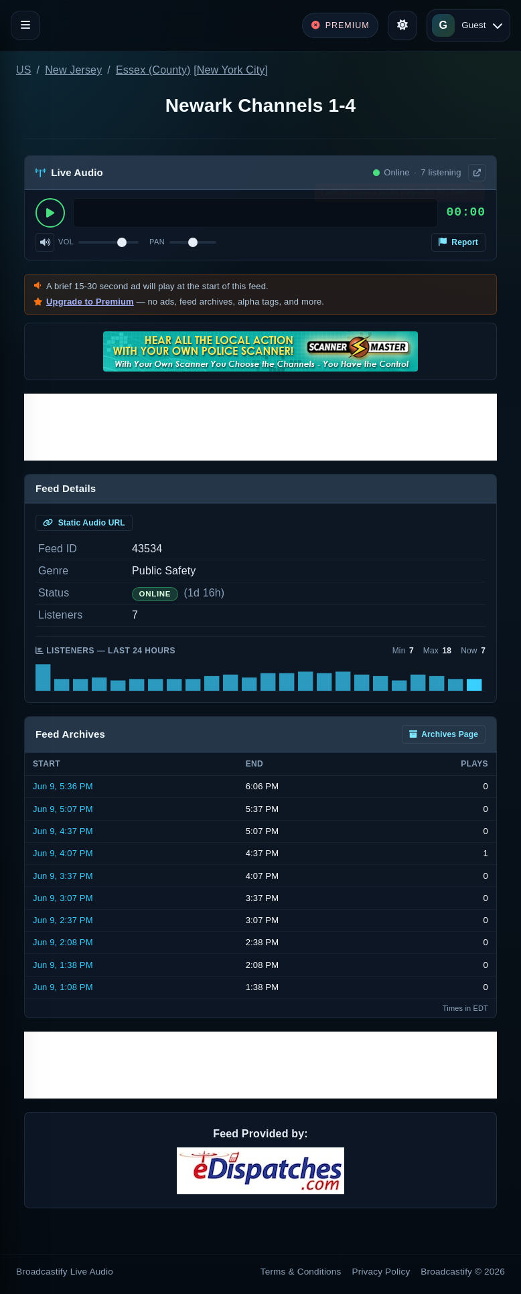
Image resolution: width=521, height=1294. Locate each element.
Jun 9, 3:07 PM (63, 898)
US (23, 70)
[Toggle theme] (402, 25)
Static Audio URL (84, 523)
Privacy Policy (381, 1272)
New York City (231, 70)
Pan (157, 242)
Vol (66, 242)
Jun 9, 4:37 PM (63, 831)
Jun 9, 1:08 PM (63, 987)
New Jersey (73, 70)
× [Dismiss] (475, 195)
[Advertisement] (260, 427)
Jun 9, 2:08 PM (63, 942)
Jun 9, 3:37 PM (63, 876)
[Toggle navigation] (25, 25)
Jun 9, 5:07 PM (63, 809)
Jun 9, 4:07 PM (63, 853)
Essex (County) (153, 70)
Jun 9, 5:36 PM (63, 786)
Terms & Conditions (301, 1272)
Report (458, 242)
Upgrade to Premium (90, 302)
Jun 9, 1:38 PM (63, 965)
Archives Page (443, 734)
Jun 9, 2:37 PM (63, 920)
